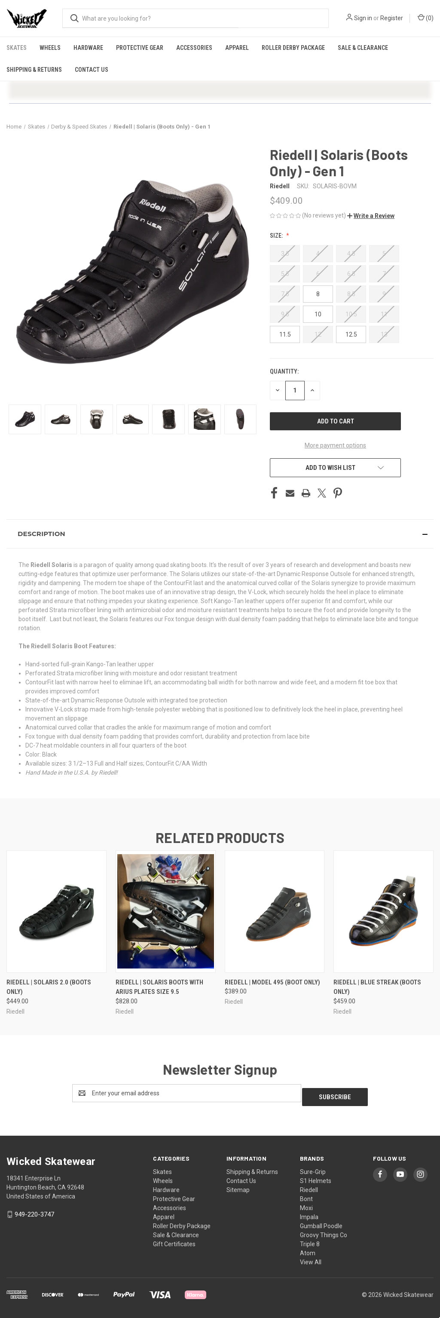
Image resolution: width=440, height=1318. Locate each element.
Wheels (50, 47)
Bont (306, 1195)
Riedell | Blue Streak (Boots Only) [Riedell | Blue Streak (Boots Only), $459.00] (377, 987)
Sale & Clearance (363, 47)
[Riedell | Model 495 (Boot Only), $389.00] (274, 911)
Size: (277, 235)
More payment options (335, 445)
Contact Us (91, 69)
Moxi (306, 1204)
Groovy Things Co (323, 1231)
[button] (370, 215)
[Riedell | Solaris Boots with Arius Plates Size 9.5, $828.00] (165, 911)
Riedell (309, 1186)
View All (310, 1258)
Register (391, 18)
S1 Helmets (315, 1177)
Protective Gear (139, 47)
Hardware (88, 47)
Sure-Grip (313, 1168)
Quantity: (284, 371)
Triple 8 (310, 1240)
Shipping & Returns (34, 69)
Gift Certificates (174, 1240)
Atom (307, 1249)
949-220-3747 (34, 1210)
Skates (16, 47)
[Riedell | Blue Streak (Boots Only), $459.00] (383, 911)
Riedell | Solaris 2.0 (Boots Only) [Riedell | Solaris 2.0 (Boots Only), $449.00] (48, 987)
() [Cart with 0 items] (426, 17)
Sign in (363, 18)
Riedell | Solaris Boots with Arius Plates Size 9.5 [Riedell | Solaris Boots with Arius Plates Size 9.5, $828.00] (159, 987)
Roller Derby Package (293, 47)
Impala (309, 1213)
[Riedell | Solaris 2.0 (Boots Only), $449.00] (56, 911)
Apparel (237, 47)
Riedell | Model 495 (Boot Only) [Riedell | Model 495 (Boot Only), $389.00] (272, 982)
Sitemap (238, 1186)
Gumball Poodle (321, 1222)
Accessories (194, 47)
